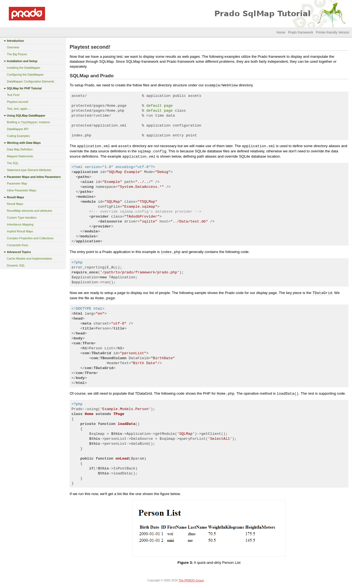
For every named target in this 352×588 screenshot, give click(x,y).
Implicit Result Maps (20, 231)
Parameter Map (17, 183)
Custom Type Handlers (22, 217)
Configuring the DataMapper (25, 74)
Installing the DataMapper (23, 67)
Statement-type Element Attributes (29, 170)
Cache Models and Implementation (29, 258)
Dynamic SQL (16, 265)
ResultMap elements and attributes (29, 210)
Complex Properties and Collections (30, 238)
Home (281, 32)
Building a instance (28, 122)
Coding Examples (18, 136)
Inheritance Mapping (20, 224)
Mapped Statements (20, 156)
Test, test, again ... (19, 108)
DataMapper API (17, 129)
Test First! (13, 95)
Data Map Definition (20, 149)
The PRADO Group (191, 580)
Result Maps (15, 203)
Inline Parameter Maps (21, 190)
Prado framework (300, 32)
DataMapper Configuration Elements (30, 81)
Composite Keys (17, 245)
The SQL (13, 163)
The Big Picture (17, 54)
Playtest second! (17, 101)
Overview (13, 47)
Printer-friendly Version (332, 32)
